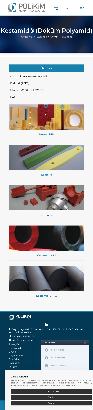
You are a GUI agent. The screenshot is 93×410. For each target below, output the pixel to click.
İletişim (13, 366)
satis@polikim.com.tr (24, 340)
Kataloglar (14, 362)
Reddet (51, 397)
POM (13, 96)
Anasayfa (26, 36)
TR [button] (80, 7)
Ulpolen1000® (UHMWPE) (26, 90)
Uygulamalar (16, 355)
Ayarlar (51, 403)
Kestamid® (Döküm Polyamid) (29, 76)
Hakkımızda (15, 348)
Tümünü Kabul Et (51, 391)
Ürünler (13, 351)
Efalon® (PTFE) (19, 83)
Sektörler (14, 359)
